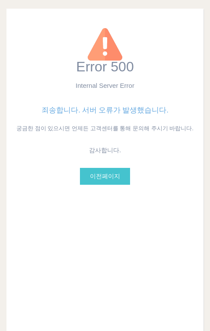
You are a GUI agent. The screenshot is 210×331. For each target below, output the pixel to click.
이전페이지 (105, 176)
